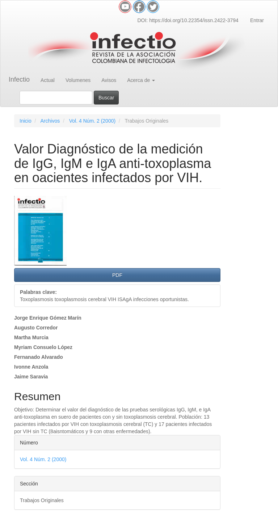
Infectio (19, 79)
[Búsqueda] (56, 97)
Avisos (108, 80)
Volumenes (78, 80)
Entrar (257, 20)
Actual (48, 80)
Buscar (106, 97)
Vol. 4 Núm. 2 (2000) (92, 121)
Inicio (25, 121)
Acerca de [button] (141, 80)
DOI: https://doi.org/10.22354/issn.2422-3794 (187, 20)
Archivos (50, 121)
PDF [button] (117, 275)
